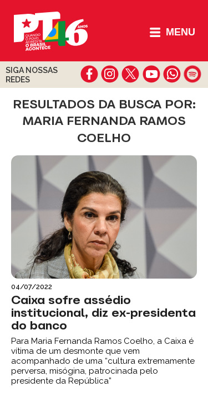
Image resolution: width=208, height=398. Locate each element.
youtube (151, 74)
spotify (192, 74)
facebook (89, 74)
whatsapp (172, 74)
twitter (130, 74)
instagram (110, 74)
